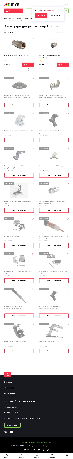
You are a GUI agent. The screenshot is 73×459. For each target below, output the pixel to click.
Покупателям (9, 394)
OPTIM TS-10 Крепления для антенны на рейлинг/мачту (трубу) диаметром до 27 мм (53, 97)
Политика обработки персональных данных (36, 442)
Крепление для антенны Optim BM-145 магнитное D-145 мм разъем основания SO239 (17, 97)
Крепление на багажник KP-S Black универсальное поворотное (50, 132)
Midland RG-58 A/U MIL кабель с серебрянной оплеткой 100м (14, 308)
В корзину (28, 65)
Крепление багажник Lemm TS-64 (15, 236)
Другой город (55, 15)
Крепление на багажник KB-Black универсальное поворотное (50, 308)
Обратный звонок (12, 425)
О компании (9, 388)
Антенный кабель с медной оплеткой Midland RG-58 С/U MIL (54, 237)
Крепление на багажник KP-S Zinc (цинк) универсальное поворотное (52, 167)
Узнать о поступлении (19, 105)
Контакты (8, 382)
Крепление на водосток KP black (15, 342)
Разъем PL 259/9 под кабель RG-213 (16, 55)
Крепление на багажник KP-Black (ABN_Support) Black (15, 167)
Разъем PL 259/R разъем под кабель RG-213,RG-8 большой (52, 202)
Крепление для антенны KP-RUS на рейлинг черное (18, 202)
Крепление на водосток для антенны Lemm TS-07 (18, 272)
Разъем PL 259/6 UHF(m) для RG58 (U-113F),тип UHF (51, 57)
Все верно (41, 15)
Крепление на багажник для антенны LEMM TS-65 (53, 272)
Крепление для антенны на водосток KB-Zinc (19, 131)
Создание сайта (48, 446)
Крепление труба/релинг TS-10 (49, 342)
